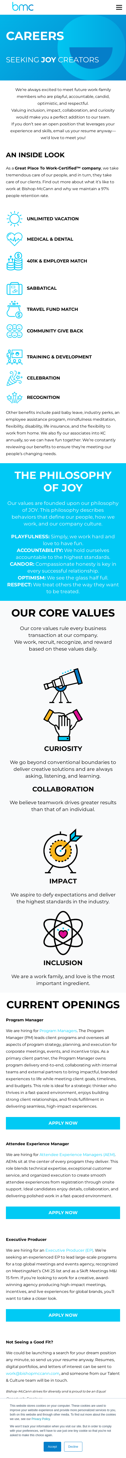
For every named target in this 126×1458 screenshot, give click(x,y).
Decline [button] (73, 1446)
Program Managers (58, 1030)
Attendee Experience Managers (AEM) (77, 1154)
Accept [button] (52, 1446)
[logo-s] (23, 7)
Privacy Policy (41, 1419)
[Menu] (119, 7)
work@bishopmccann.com (32, 1373)
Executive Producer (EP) (69, 1250)
